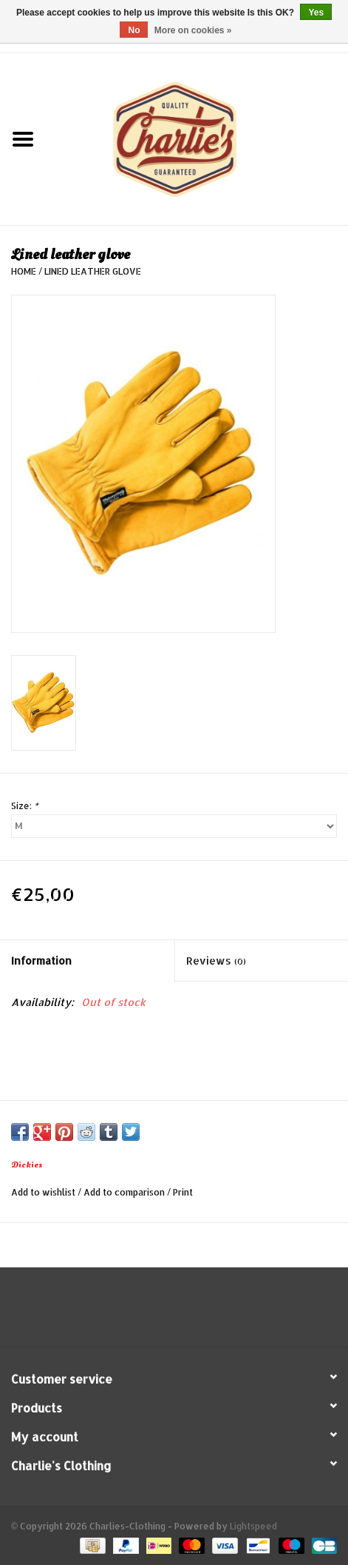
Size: (24, 805)
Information (41, 960)
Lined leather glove (92, 271)
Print (183, 1192)
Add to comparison (125, 1192)
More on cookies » (193, 30)
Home (23, 271)
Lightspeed (253, 1526)
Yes (316, 12)
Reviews (216, 960)
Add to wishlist (43, 1192)
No (134, 30)
